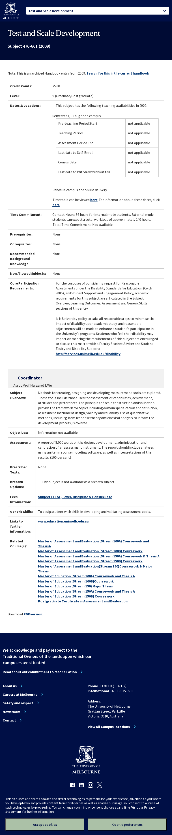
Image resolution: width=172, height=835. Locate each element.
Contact (9, 720)
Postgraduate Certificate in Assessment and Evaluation (83, 601)
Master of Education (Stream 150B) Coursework (76, 596)
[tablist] (97, 11)
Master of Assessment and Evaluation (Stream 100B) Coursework (90, 551)
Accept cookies (45, 824)
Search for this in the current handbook (117, 73)
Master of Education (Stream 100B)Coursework (76, 581)
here (94, 199)
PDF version (33, 614)
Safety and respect (18, 703)
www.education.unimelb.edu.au (63, 521)
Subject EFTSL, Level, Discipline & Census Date (75, 497)
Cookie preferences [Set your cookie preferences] (127, 824)
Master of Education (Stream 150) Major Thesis (75, 586)
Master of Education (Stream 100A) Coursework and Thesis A (86, 576)
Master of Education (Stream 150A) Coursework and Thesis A (86, 591)
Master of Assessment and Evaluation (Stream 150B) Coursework (90, 561)
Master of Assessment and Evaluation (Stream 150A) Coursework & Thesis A (98, 556)
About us (10, 686)
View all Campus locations (109, 726)
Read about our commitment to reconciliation (40, 672)
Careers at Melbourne (20, 694)
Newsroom (11, 711)
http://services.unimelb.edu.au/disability (88, 353)
